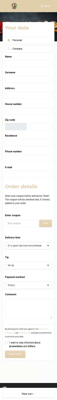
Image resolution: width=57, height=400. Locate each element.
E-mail (8, 167)
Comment (10, 294)
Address (10, 88)
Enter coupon (12, 215)
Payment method (15, 277)
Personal (17, 40)
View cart (28, 393)
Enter (45, 223)
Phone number (13, 151)
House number (13, 104)
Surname (10, 72)
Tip (7, 257)
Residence (11, 135)
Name (8, 56)
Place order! (15, 354)
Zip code (10, 119)
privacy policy (25, 333)
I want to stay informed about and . (25, 344)
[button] (28, 245)
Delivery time (12, 237)
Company (17, 48)
